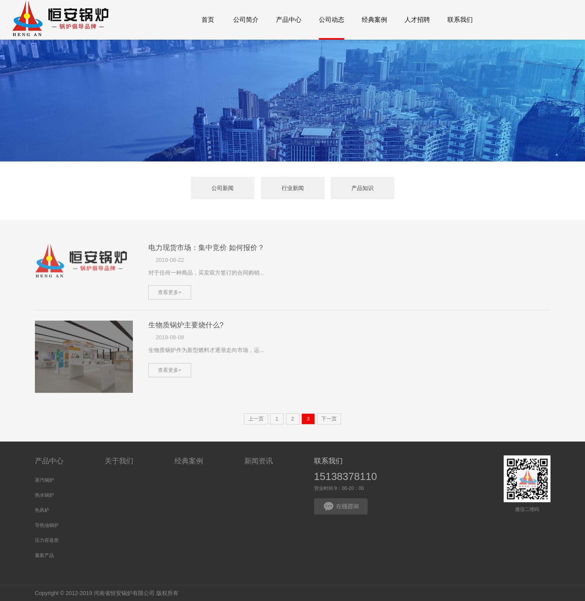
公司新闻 (222, 188)
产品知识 (362, 188)
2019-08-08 (170, 353)
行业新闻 (293, 188)
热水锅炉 (44, 495)
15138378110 (345, 476)
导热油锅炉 (47, 525)
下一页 (329, 419)
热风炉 (42, 510)
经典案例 (189, 461)
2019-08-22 (170, 276)
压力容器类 (47, 540)
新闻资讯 (258, 461)
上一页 (256, 419)
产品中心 (49, 461)
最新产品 (44, 555)
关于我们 (119, 461)
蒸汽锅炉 (44, 480)
